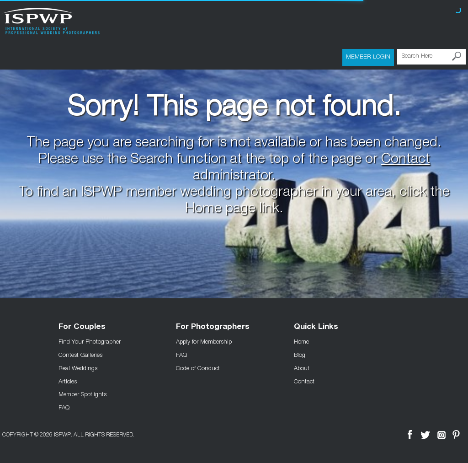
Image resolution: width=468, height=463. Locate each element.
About (301, 367)
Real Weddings (77, 367)
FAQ (63, 407)
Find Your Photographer (89, 341)
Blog (299, 354)
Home (301, 341)
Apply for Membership (204, 341)
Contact (405, 160)
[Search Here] (431, 57)
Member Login (368, 56)
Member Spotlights (82, 394)
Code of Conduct (198, 367)
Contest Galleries (80, 354)
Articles (67, 381)
